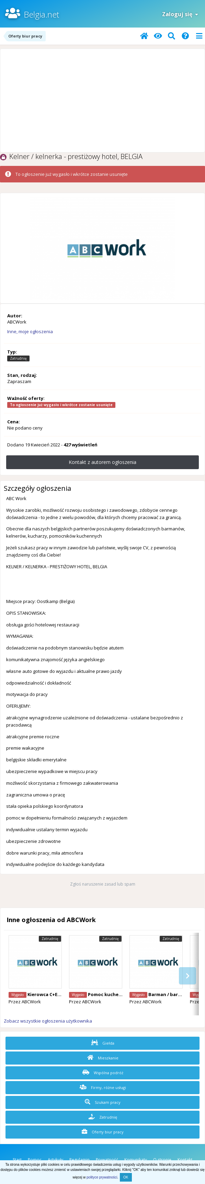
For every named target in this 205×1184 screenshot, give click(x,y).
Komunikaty (135, 1160)
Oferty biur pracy (103, 1131)
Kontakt (185, 1160)
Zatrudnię (103, 1117)
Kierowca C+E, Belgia (50, 994)
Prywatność (107, 1160)
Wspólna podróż (102, 1072)
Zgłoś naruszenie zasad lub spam (102, 884)
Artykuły (55, 1160)
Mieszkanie (102, 1057)
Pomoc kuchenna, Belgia (116, 994)
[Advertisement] (102, 100)
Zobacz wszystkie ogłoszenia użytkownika (48, 1021)
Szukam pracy (103, 1102)
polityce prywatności (102, 1177)
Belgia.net (41, 14)
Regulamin (79, 1160)
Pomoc (35, 1160)
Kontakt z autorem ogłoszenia (102, 462)
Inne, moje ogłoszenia (30, 331)
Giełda (102, 1043)
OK (125, 1177)
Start (17, 1160)
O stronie (162, 1160)
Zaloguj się (180, 14)
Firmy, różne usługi (103, 1087)
